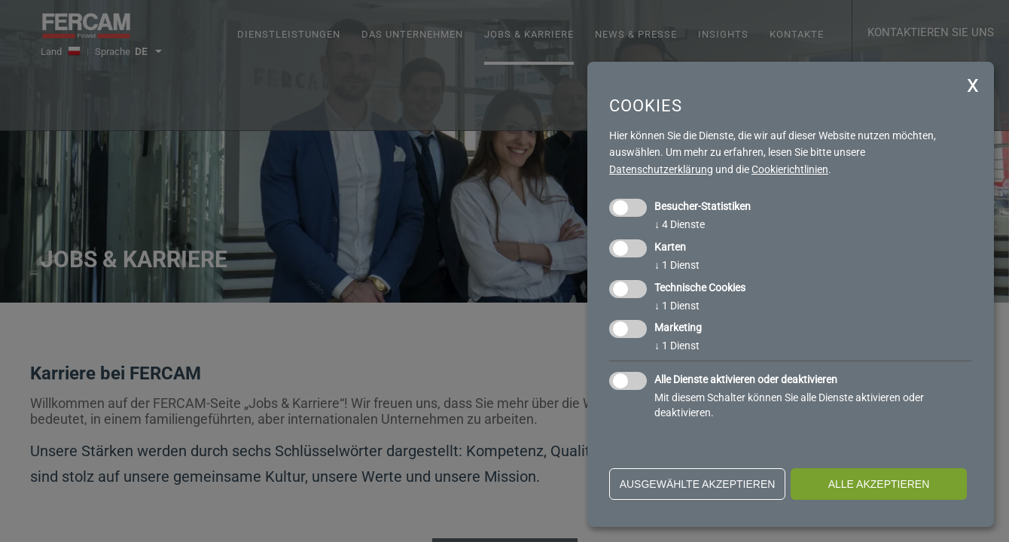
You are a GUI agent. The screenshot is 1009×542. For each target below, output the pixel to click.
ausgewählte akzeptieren (698, 484)
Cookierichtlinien (789, 169)
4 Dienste (679, 224)
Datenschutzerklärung (661, 169)
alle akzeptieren (879, 484)
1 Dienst (677, 265)
